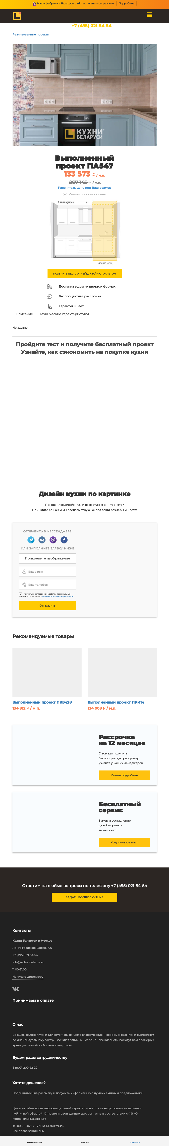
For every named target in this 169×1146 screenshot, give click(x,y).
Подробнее (126, 3)
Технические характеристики (64, 314)
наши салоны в (91, 29)
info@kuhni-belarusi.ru (28, 962)
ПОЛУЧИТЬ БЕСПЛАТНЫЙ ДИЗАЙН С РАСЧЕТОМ (84, 273)
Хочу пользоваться (124, 842)
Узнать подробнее (124, 775)
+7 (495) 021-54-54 (91, 26)
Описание (24, 314)
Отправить (47, 605)
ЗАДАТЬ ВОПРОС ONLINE (84, 897)
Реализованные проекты (30, 34)
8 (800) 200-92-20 (24, 1067)
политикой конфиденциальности (57, 596)
